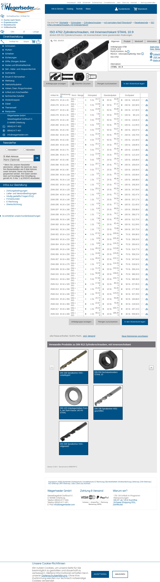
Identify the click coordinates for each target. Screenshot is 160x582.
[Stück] (26, 41)
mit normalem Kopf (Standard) (118, 23)
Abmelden (30, 150)
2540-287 (55, 160)
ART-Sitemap (65, 483)
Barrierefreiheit (111, 482)
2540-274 (55, 100)
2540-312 (55, 284)
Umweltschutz (109, 3)
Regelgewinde (141, 23)
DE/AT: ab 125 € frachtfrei (125, 500)
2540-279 (55, 120)
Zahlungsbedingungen (16, 191)
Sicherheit (86, 3)
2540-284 (55, 145)
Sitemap (135, 482)
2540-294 (55, 195)
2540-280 (55, 125)
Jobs (118, 3)
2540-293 (55, 190)
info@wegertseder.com (64, 505)
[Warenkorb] (142, 9)
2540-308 (55, 264)
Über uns (125, 3)
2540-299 (55, 219)
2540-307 (55, 259)
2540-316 (55, 304)
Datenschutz (97, 3)
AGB (79, 3)
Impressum (71, 3)
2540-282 (55, 135)
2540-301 (55, 229)
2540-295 (55, 199)
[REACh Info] (142, 53)
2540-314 (55, 294)
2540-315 (55, 299)
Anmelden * (13, 150)
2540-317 (55, 309)
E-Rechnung (12, 202)
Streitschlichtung (14, 204)
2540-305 (55, 249)
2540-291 (55, 180)
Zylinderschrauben (92, 23)
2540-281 (55, 130)
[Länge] (36, 32)
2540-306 (55, 254)
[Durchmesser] (24, 32)
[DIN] (12, 32)
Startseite (63, 23)
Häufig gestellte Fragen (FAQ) (20, 196)
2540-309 (55, 269)
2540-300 (55, 224)
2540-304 (55, 244)
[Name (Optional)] (18, 159)
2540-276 (55, 105)
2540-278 (55, 115)
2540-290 (55, 175)
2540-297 (55, 209)
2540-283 (55, 140)
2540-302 (55, 234)
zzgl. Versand (89, 336)
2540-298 (55, 214)
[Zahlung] (95, 505)
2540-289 (55, 170)
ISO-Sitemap (53, 483)
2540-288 (55, 165)
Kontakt (134, 3)
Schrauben (76, 23)
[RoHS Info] (128, 51)
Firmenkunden (13, 199)
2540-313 (55, 289)
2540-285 (55, 150)
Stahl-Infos (154, 47)
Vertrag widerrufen (148, 3)
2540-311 (55, 279)
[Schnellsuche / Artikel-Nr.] (24, 16)
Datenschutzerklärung (54, 575)
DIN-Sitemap (145, 482)
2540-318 (55, 314)
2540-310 (55, 274)
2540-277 (55, 110)
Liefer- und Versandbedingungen (21, 193)
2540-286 (55, 155)
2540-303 (55, 239)
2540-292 (55, 185)
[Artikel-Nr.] (14, 41)
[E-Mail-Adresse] (18, 156)
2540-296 (55, 204)
